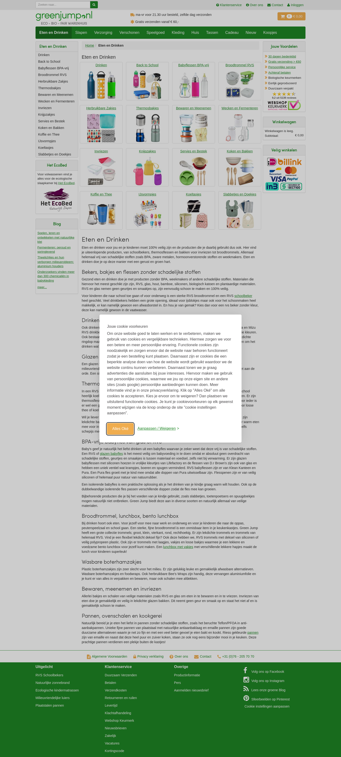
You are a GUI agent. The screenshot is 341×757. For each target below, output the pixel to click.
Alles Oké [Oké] (120, 429)
